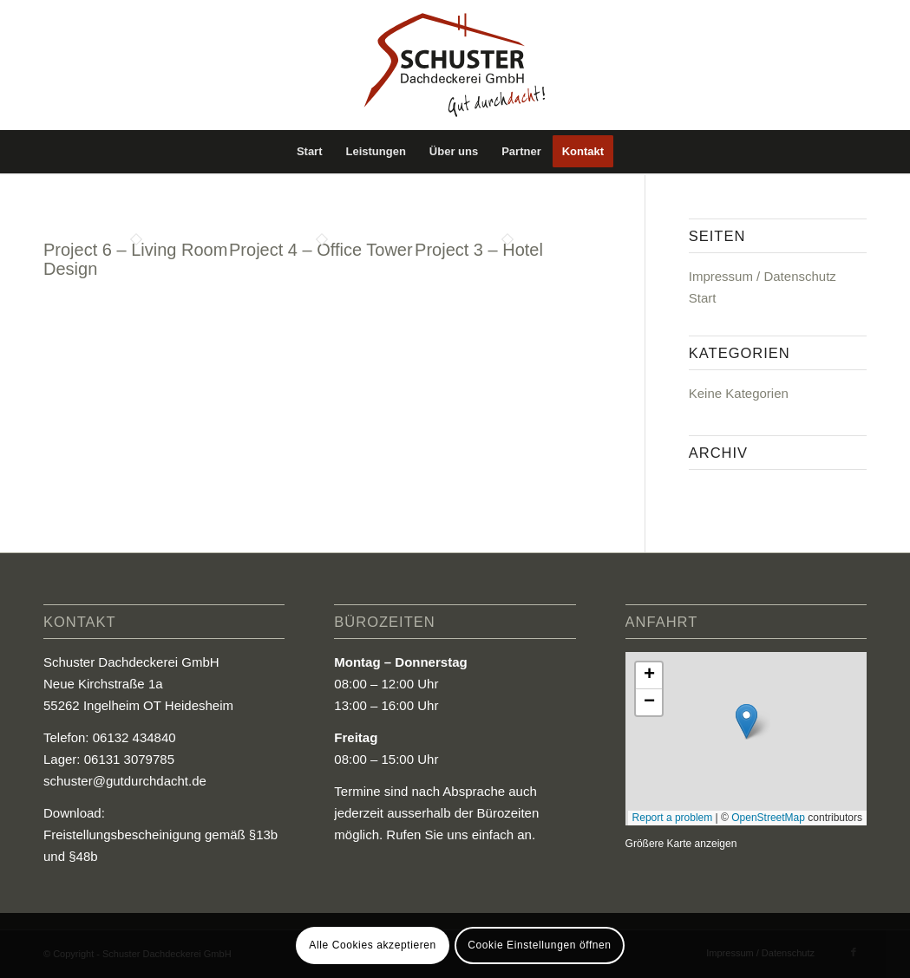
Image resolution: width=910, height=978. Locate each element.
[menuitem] (309, 151)
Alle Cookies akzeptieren (372, 945)
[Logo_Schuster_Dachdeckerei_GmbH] (455, 65)
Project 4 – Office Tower (321, 249)
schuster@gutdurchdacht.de (124, 780)
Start (703, 297)
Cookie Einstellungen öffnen (539, 945)
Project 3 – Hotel (479, 249)
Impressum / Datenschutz (762, 276)
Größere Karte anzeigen (681, 844)
